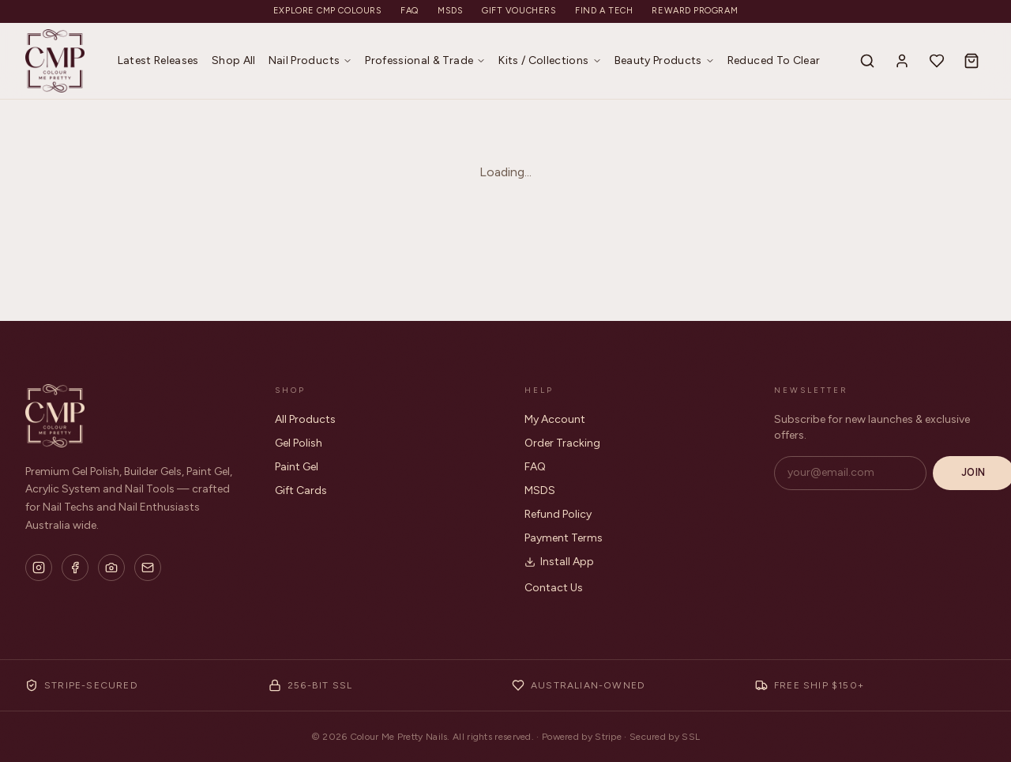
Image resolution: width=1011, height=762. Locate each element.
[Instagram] (38, 567)
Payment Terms (563, 538)
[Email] (147, 567)
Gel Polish (298, 443)
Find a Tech (604, 11)
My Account (554, 419)
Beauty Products (664, 60)
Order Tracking (562, 443)
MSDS (450, 11)
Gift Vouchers (519, 11)
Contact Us (553, 587)
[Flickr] (111, 567)
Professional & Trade (425, 60)
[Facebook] (75, 567)
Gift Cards (301, 490)
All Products (305, 419)
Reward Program (695, 11)
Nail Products (311, 60)
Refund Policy (558, 514)
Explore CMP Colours (327, 11)
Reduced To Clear (774, 60)
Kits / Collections (549, 60)
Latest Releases (158, 60)
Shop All (234, 60)
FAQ (409, 11)
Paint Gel (296, 466)
